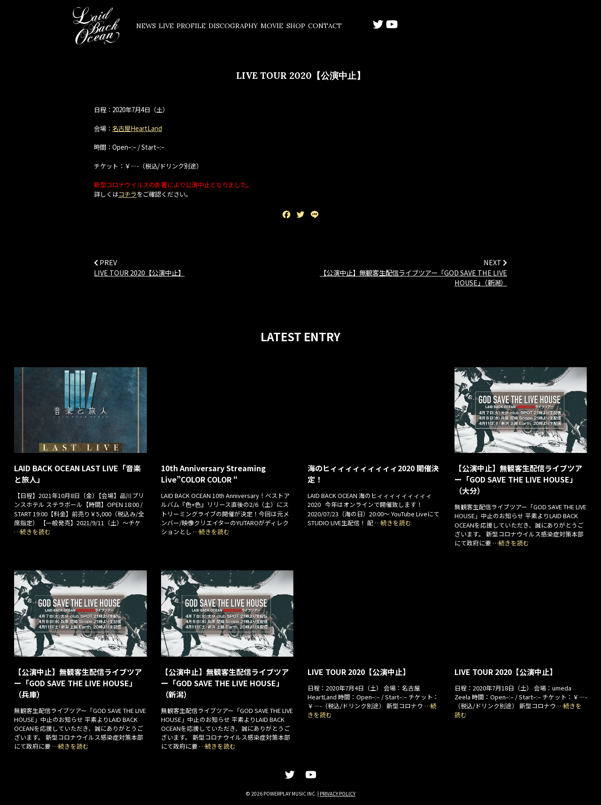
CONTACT (405, 26)
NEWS (152, 26)
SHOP (365, 26)
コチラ (127, 194)
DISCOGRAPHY (277, 26)
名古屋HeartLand (137, 128)
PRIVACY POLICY (337, 793)
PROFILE (224, 26)
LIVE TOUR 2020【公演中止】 (139, 273)
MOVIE (328, 26)
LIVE (186, 26)
